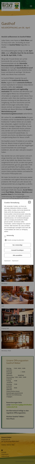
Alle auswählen (17, 255)
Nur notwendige (17, 245)
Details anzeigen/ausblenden (15, 240)
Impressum (7, 260)
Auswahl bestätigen (17, 250)
